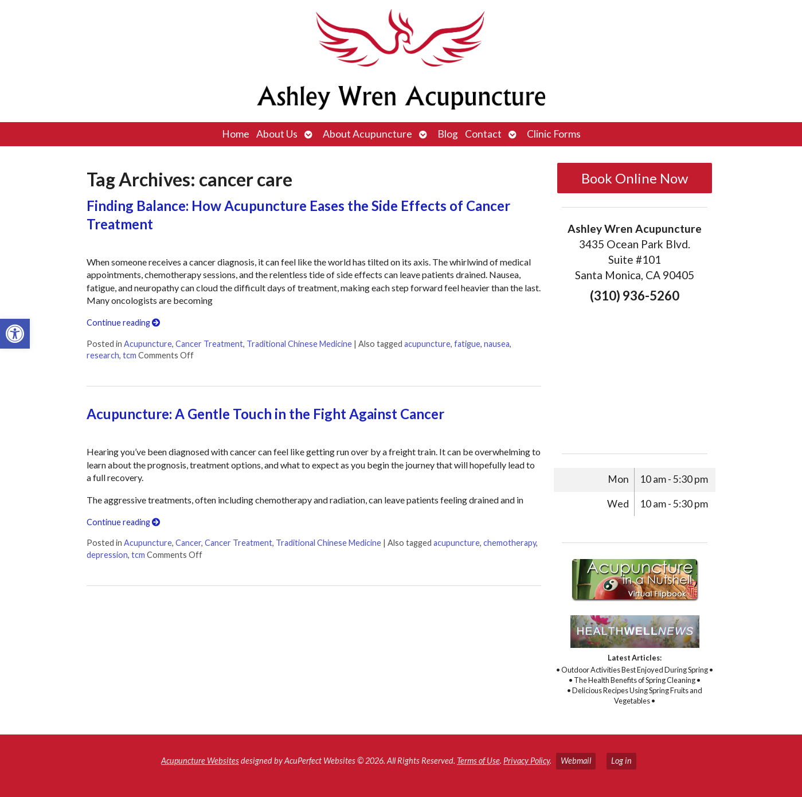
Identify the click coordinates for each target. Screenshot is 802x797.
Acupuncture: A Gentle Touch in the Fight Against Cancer (265, 413)
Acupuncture (148, 344)
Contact (483, 134)
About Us (277, 134)
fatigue (467, 344)
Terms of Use (478, 760)
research (103, 355)
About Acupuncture (367, 134)
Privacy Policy (526, 760)
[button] (15, 334)
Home (235, 134)
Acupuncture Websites (200, 760)
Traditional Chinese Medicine (299, 344)
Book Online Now (634, 178)
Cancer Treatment (209, 344)
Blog (447, 134)
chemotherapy (509, 543)
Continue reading (123, 322)
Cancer (188, 543)
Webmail (576, 760)
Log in (621, 760)
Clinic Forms (554, 134)
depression (107, 555)
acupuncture (427, 344)
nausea (497, 344)
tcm (129, 355)
